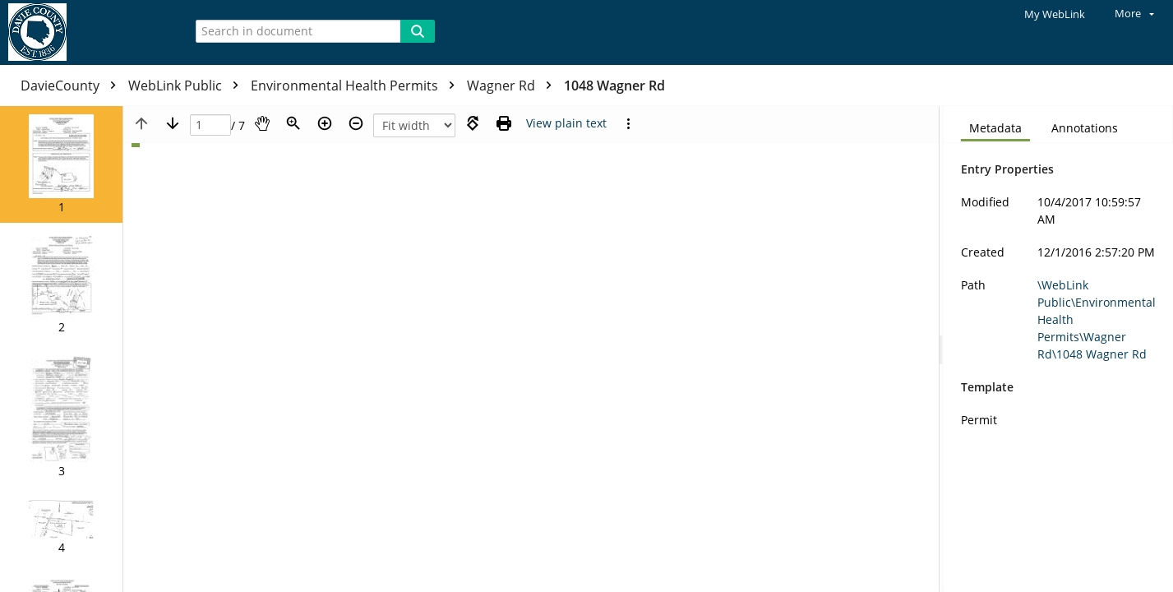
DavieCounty (72, 85)
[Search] (417, 31)
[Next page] (173, 123)
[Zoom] (293, 123)
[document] (1058, 349)
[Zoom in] (325, 123)
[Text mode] (566, 123)
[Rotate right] (473, 123)
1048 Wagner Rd (614, 85)
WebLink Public (187, 85)
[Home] (86, 32)
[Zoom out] (356, 123)
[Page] (210, 125)
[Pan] (262, 123)
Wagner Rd (513, 85)
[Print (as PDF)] (504, 123)
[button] (61, 164)
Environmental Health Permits (357, 85)
